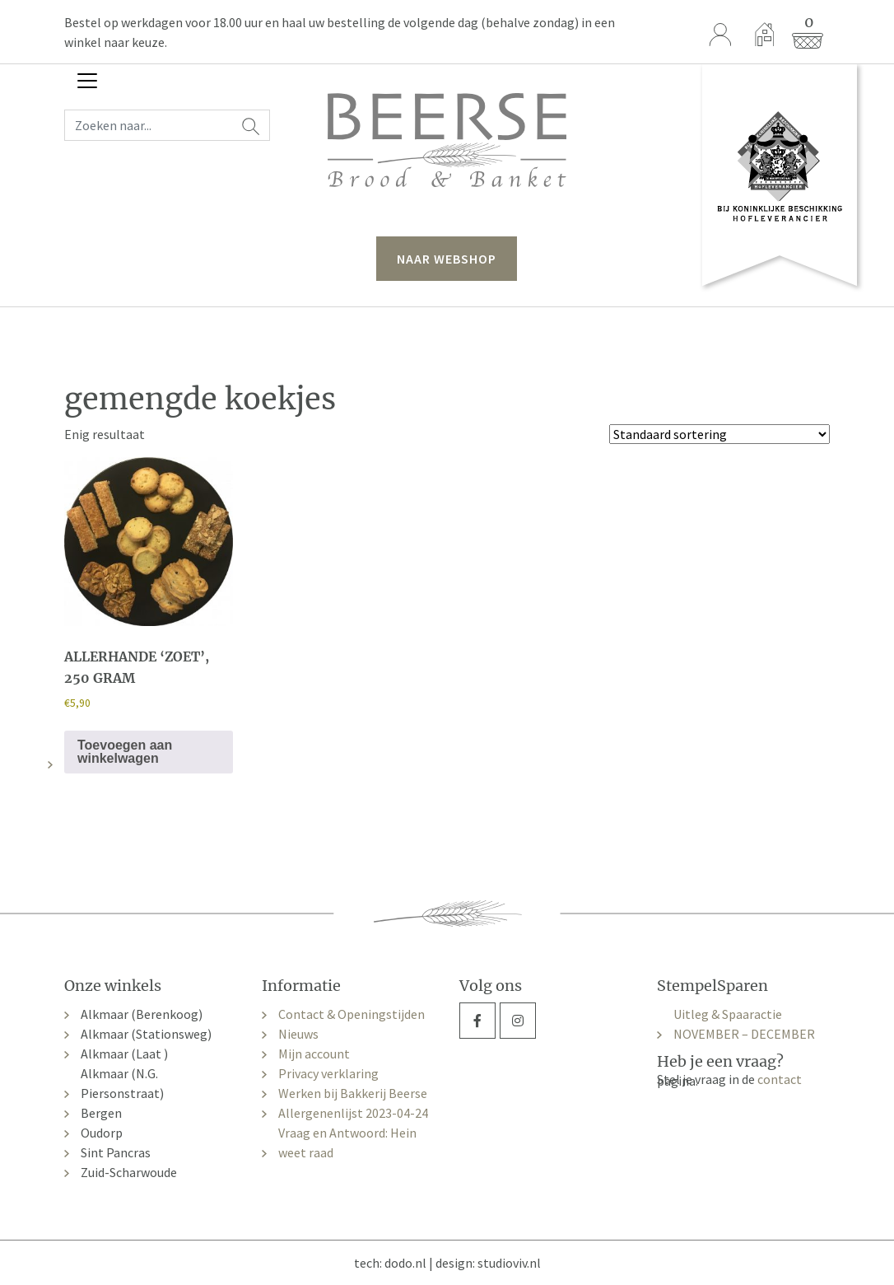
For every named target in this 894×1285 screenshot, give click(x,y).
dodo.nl (405, 1263)
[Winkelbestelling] (719, 434)
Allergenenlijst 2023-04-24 (353, 1113)
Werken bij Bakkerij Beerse (352, 1093)
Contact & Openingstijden (351, 1014)
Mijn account (314, 1053)
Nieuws (298, 1034)
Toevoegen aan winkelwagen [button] (124, 751)
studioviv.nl (509, 1263)
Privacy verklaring (328, 1073)
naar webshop (446, 258)
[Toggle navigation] (87, 80)
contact (779, 1079)
